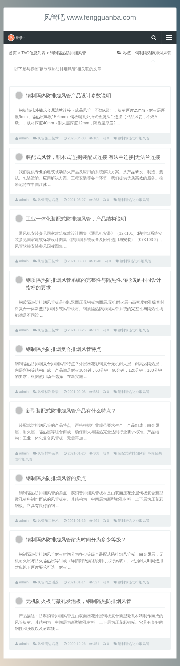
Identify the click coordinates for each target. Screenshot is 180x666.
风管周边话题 (48, 200)
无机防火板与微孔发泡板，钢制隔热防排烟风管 (78, 601)
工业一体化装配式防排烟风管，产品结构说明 (76, 218)
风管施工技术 (48, 138)
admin (24, 138)
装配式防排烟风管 (132, 453)
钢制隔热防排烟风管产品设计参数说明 (68, 95)
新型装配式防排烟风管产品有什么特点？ (71, 410)
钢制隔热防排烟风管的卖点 (56, 478)
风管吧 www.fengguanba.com (90, 17)
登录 (16, 37)
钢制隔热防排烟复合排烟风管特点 (63, 349)
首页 (13, 53)
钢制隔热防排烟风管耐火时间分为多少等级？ (76, 539)
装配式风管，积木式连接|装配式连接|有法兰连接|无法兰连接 (93, 157)
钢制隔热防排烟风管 (133, 138)
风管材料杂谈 (48, 392)
